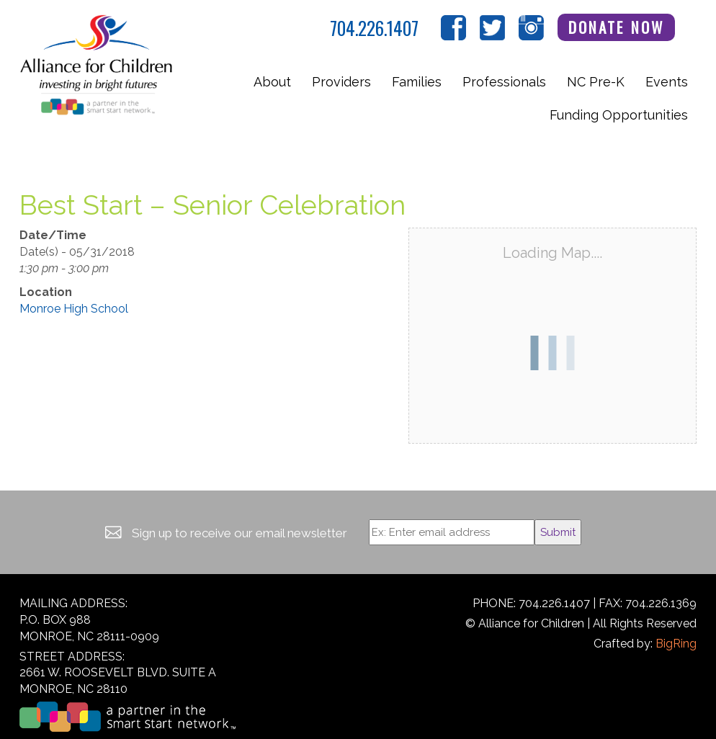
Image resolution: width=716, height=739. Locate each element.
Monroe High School (73, 308)
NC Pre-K (596, 81)
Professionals (504, 81)
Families (417, 81)
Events (666, 81)
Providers (341, 81)
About (272, 81)
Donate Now (616, 27)
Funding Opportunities (619, 114)
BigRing (676, 643)
